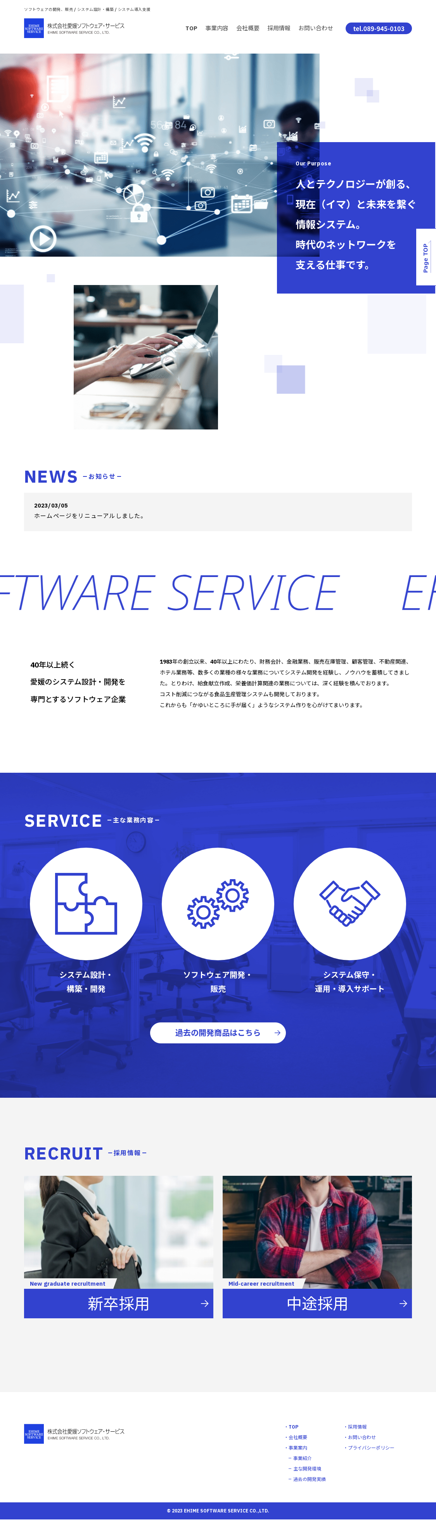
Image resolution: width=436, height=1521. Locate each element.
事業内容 (216, 28)
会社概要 (248, 28)
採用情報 (279, 28)
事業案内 (298, 1449)
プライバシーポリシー (371, 1449)
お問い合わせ (315, 28)
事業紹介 (302, 1460)
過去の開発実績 (309, 1481)
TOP (191, 28)
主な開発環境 (307, 1470)
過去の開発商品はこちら (218, 1033)
